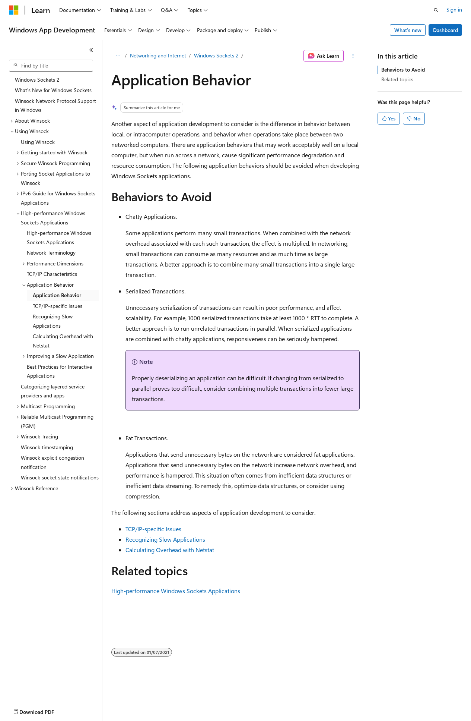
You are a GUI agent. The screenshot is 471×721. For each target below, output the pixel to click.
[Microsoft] (14, 10)
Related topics (397, 79)
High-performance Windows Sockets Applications (175, 591)
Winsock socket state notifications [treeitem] (60, 477)
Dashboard (445, 30)
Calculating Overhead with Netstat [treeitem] (63, 341)
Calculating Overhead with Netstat (169, 550)
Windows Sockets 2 (216, 55)
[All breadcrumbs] (117, 56)
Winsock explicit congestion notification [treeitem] (52, 462)
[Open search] (436, 10)
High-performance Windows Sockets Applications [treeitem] (59, 237)
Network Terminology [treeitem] (51, 252)
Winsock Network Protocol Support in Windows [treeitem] (55, 105)
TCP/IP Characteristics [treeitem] (52, 273)
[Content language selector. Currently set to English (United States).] (43, 710)
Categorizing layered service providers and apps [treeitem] (53, 391)
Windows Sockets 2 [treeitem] (37, 79)
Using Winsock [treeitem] (38, 141)
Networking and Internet (158, 55)
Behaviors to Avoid (403, 69)
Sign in (454, 9)
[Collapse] (91, 50)
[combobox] (51, 66)
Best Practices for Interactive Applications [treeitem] (59, 371)
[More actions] (353, 56)
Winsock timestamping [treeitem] (47, 447)
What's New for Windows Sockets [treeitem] (53, 90)
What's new (407, 30)
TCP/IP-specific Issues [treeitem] (57, 305)
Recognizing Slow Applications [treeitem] (53, 321)
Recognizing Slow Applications (165, 539)
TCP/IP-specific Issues (153, 529)
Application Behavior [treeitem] (57, 295)
